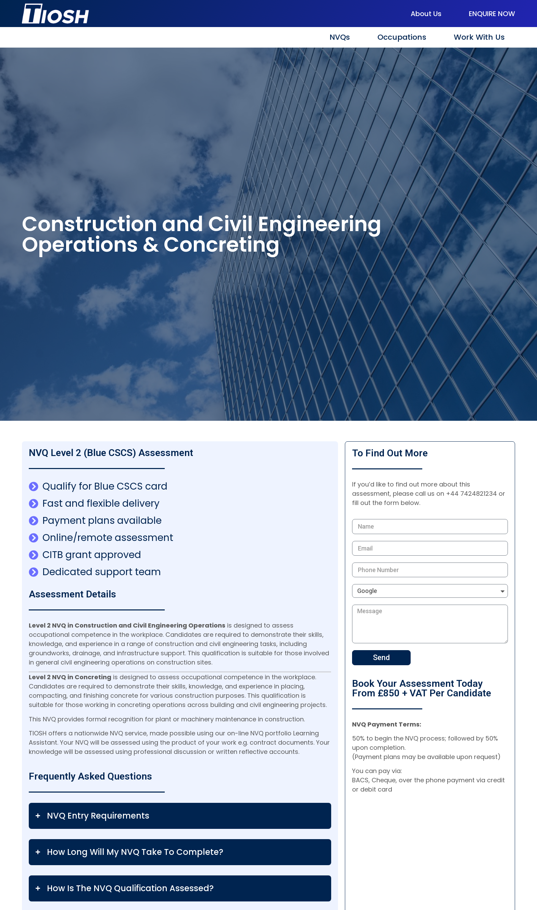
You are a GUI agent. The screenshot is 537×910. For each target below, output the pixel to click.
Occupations (401, 37)
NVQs (339, 37)
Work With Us (479, 37)
